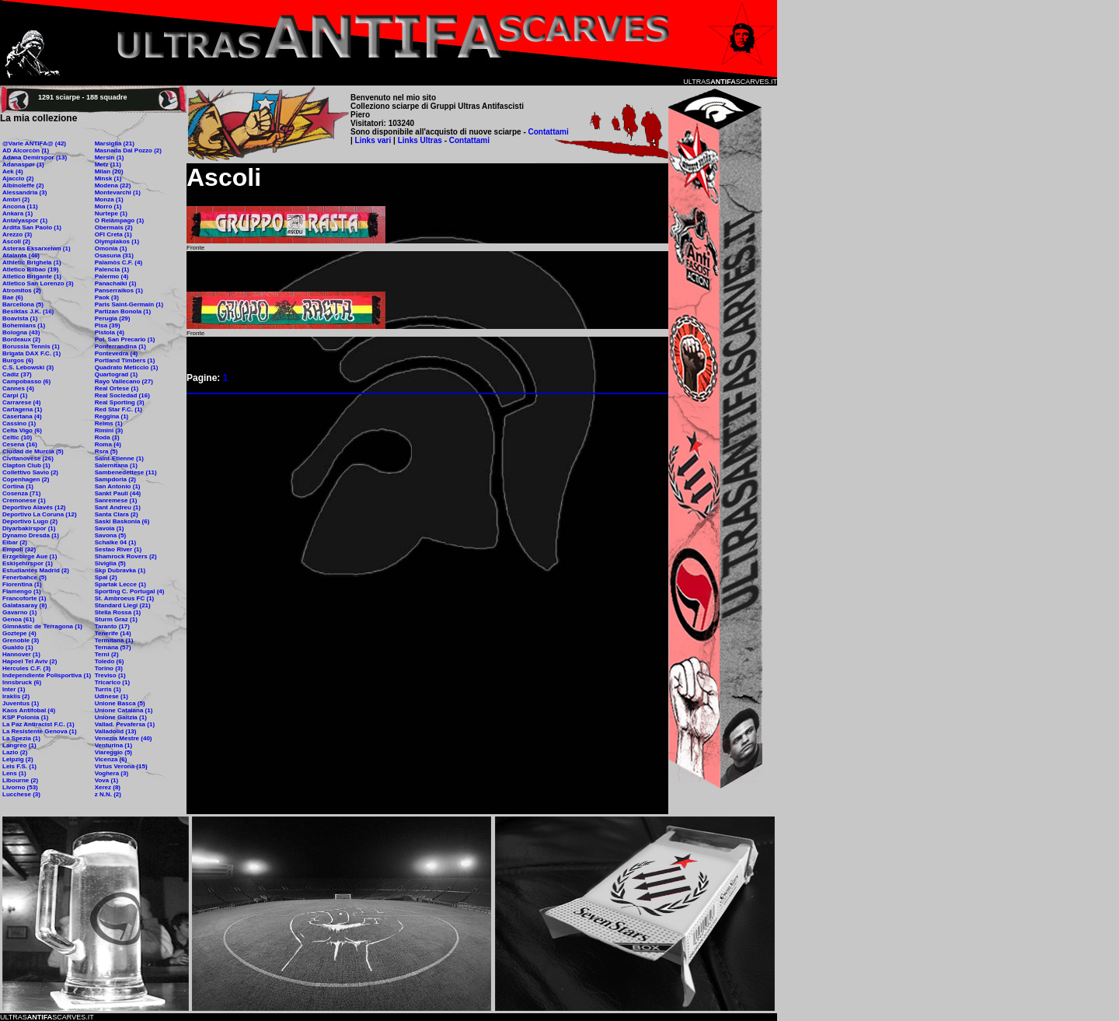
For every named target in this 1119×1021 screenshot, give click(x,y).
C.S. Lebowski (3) (28, 367)
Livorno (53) (20, 787)
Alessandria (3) (24, 192)
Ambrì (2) (16, 199)
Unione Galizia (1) (121, 717)
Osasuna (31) (114, 255)
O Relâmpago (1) (120, 220)
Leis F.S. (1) (19, 766)
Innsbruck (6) (21, 682)
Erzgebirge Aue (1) (29, 556)
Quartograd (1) (116, 374)
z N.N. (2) (108, 794)
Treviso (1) (110, 675)
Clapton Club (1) (26, 465)
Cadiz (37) (17, 374)
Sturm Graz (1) (116, 619)
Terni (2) (107, 654)
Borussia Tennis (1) (31, 346)
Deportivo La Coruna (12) (39, 514)
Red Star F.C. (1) (118, 409)
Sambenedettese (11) (126, 472)
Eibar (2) (14, 542)
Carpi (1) (14, 395)
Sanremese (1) (116, 500)
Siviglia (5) (110, 563)
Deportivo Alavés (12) (34, 507)
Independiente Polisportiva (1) (46, 675)
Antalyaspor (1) (24, 220)
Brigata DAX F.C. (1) (31, 353)
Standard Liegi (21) (123, 605)
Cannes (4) (18, 388)
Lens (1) (14, 773)
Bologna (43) (21, 332)
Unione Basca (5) (120, 703)
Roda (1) (107, 437)
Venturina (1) (113, 745)
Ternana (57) (113, 647)
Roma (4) (108, 444)
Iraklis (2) (16, 696)
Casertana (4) (22, 416)
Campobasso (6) (26, 381)
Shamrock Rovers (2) (126, 556)
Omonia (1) (111, 248)
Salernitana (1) (116, 465)
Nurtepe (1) (111, 213)
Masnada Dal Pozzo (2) (128, 150)
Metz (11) (108, 164)
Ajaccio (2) (17, 178)
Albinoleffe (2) (23, 185)
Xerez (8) (107, 787)
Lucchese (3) (21, 794)
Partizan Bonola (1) (123, 311)
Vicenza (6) (111, 759)
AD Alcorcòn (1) (25, 150)
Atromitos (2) (21, 290)
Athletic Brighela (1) (31, 262)
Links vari (374, 140)
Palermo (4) (112, 276)
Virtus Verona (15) (121, 766)
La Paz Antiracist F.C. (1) (38, 724)
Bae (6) (12, 297)
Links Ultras (419, 140)
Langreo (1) (19, 745)
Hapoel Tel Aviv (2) (29, 661)
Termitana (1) (114, 640)
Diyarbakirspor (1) (28, 528)
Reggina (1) (112, 416)
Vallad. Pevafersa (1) (125, 724)
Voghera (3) (111, 773)
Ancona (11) (20, 206)
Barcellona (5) (23, 304)
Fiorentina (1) (22, 584)
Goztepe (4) (19, 633)
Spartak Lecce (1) (120, 584)
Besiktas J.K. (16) (28, 311)
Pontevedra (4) (116, 353)
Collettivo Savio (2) (30, 472)
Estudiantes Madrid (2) (35, 570)
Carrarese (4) (21, 402)
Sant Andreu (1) (118, 507)
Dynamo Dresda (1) (30, 535)
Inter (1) (13, 689)
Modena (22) (113, 185)
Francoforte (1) (24, 598)
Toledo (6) (109, 661)
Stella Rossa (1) (118, 612)
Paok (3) (107, 297)
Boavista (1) (19, 318)
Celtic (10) (17, 437)
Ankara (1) (17, 213)
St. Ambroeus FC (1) (125, 598)
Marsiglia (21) (114, 143)
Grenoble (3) (20, 640)
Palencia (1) (112, 269)
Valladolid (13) (116, 731)
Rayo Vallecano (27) (124, 381)
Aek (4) (12, 171)
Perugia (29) (113, 318)
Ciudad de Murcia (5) (33, 451)
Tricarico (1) (112, 682)
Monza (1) (109, 199)
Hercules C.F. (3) (26, 668)
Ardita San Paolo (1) (31, 227)
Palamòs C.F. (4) (118, 262)
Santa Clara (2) (116, 514)
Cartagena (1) (22, 409)
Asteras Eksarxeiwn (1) (36, 248)
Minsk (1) (108, 178)
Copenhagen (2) (25, 479)
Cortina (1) (17, 486)
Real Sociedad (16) (122, 395)
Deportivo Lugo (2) (30, 521)
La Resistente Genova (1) (39, 731)
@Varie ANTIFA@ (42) (34, 143)
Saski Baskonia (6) (122, 521)
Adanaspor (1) (23, 164)
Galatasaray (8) (24, 605)
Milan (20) (109, 171)
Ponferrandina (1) (120, 346)
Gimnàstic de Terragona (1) (42, 626)
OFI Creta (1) (113, 234)
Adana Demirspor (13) (34, 157)
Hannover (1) (21, 654)
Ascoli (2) (16, 241)
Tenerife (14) (113, 633)
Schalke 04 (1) (115, 542)
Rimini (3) (109, 430)
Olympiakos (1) (117, 241)
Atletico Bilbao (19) (30, 269)
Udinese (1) (111, 696)
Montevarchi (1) (118, 192)
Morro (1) (108, 206)
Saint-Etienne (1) (119, 458)
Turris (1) (108, 689)
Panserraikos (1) (119, 290)
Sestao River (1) (118, 549)
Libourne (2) (20, 780)
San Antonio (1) (118, 486)
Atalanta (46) (21, 255)
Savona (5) (110, 535)
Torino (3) (109, 668)
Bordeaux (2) (21, 339)
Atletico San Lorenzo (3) (38, 283)
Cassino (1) (19, 423)
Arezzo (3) (17, 234)
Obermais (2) (114, 227)
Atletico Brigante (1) (31, 276)
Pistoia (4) (109, 332)
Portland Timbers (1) (125, 360)
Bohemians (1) (23, 325)
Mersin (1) (109, 157)
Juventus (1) (20, 703)
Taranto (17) (112, 626)
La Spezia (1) (21, 738)
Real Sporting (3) (120, 402)
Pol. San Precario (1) (125, 339)
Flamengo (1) (21, 591)
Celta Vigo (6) (22, 430)
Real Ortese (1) (116, 388)
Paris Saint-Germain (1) (129, 304)
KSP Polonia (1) (25, 717)
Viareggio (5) (113, 752)
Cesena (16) (19, 444)
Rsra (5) (106, 451)
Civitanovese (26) (28, 458)
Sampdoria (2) (115, 479)
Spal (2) (106, 577)
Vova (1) (107, 780)
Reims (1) (109, 423)
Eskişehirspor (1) (27, 563)
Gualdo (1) (17, 647)
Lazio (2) (14, 752)
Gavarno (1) (19, 612)
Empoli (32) (19, 549)
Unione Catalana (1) (124, 710)
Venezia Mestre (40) (123, 738)
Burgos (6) (17, 360)
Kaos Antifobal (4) (28, 710)
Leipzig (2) (17, 759)
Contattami (548, 132)
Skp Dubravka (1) (120, 570)
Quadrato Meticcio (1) (127, 367)
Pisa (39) (107, 325)
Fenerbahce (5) (24, 577)
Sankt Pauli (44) (118, 493)
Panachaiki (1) (116, 283)
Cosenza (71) (21, 493)
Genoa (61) (18, 619)
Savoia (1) (109, 528)
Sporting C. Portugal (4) (130, 591)
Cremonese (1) (24, 500)
